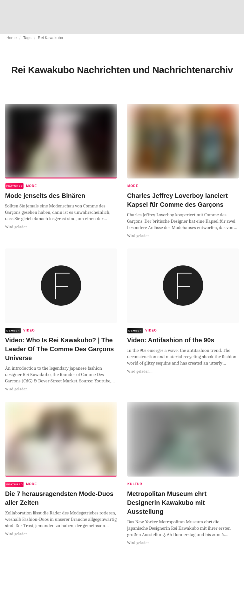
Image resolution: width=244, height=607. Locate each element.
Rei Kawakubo (50, 38)
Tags (27, 38)
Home (11, 38)
